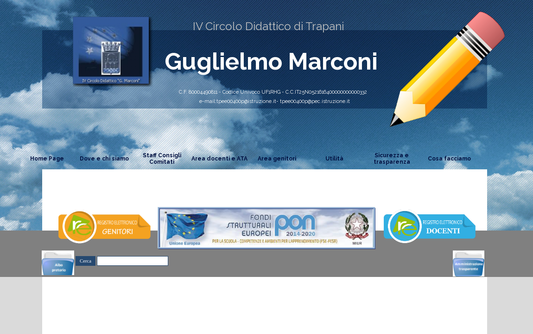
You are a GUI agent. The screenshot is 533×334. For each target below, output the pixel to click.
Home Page (47, 158)
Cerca (85, 260)
